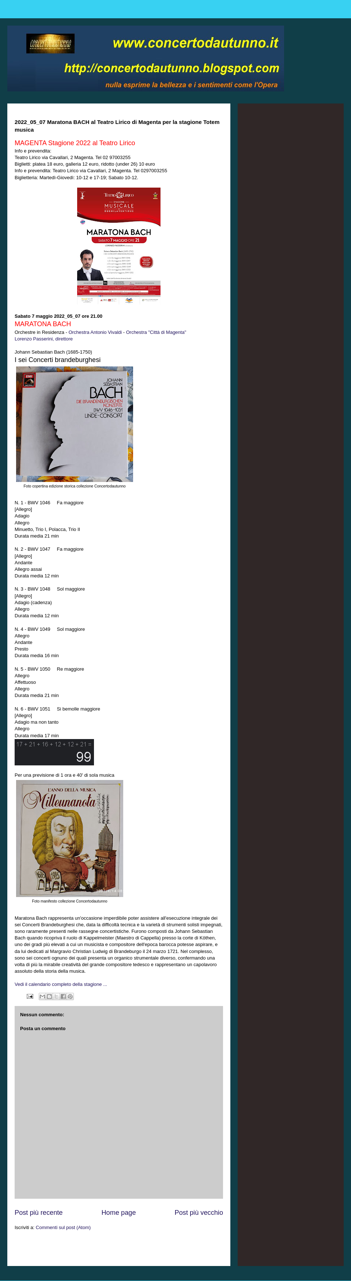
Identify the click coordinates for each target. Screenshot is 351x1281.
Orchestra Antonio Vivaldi (95, 332)
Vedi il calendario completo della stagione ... (61, 984)
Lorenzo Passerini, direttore (44, 339)
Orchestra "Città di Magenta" (156, 332)
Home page (118, 1212)
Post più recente (39, 1212)
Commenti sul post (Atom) (63, 1227)
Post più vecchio (199, 1212)
